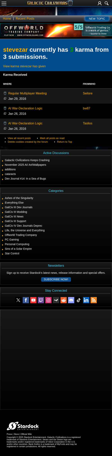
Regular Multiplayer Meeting (27, 93)
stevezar (15, 49)
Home (7, 18)
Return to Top (64, 141)
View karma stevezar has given (24, 66)
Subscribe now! (56, 279)
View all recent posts (19, 138)
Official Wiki (26, 434)
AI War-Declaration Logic (25, 108)
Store (16, 434)
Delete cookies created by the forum (28, 141)
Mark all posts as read (52, 138)
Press (9, 434)
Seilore (88, 93)
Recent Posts (25, 18)
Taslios (87, 123)
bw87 (86, 108)
